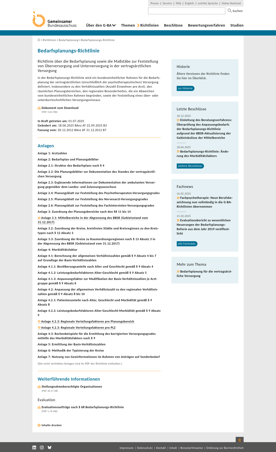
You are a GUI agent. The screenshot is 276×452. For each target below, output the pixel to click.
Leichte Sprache (208, 3)
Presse (155, 3)
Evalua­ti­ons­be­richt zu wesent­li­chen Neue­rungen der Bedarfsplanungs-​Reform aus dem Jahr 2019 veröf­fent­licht (204, 227)
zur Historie (185, 88)
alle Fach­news (187, 243)
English (189, 3)
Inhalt (173, 448)
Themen (128, 25)
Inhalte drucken (52, 425)
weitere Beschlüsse (190, 165)
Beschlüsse (173, 25)
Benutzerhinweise (192, 448)
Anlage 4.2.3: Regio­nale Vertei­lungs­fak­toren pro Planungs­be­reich (87, 321)
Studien (237, 25)
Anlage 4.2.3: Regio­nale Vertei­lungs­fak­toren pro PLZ (78, 328)
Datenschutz (145, 448)
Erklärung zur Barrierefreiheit (225, 448)
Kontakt (161, 448)
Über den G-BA (99, 25)
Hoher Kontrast (231, 3)
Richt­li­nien (149, 25)
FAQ (178, 3)
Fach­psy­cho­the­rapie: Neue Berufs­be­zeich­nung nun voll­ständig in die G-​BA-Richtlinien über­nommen (205, 202)
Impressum (127, 448)
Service (167, 3)
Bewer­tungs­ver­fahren (206, 25)
